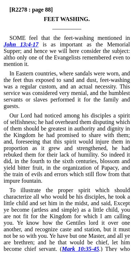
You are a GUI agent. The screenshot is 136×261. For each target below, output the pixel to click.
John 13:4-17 (21, 44)
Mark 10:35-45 (80, 249)
